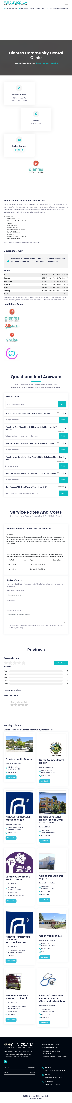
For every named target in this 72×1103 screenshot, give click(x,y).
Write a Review (61, 663)
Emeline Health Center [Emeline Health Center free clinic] (19, 759)
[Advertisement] (36, 26)
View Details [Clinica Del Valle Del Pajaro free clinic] (44, 900)
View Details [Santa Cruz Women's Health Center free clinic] (11, 901)
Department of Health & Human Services (54, 1057)
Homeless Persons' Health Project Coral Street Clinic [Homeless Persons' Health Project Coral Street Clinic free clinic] (51, 820)
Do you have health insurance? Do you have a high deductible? (30, 443)
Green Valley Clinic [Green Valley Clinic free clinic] (50, 936)
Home (16, 63)
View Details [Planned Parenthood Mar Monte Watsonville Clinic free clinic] (11, 960)
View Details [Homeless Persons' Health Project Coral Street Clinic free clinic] (44, 841)
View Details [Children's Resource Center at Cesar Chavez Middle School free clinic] (44, 1022)
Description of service (14, 610)
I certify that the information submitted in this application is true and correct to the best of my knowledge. (36, 627)
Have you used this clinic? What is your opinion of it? (26, 487)
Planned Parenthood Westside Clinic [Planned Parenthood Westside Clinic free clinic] (18, 818)
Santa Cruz (31, 63)
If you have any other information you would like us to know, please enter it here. (35, 458)
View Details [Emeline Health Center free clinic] (11, 777)
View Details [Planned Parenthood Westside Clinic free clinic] (11, 838)
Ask (62, 404)
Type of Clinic (11, 600)
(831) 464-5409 (36, 124)
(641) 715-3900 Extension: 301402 (35, 8)
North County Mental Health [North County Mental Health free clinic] (51, 761)
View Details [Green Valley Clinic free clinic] (44, 957)
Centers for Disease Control (50, 1044)
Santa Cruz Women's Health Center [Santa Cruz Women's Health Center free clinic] (18, 878)
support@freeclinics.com (60, 8)
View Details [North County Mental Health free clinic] (44, 781)
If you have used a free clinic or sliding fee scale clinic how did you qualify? (35, 428)
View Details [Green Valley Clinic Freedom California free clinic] (11, 1019)
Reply (63, 420)
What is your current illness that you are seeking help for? (28, 413)
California (22, 63)
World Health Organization (50, 1047)
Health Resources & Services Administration (51, 1052)
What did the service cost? (15, 591)
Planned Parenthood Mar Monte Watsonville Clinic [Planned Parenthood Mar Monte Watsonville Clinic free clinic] (18, 939)
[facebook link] (5, 1061)
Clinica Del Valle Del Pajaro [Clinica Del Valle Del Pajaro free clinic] (51, 877)
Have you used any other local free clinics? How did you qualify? (31, 473)
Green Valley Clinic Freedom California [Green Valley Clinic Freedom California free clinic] (17, 997)
